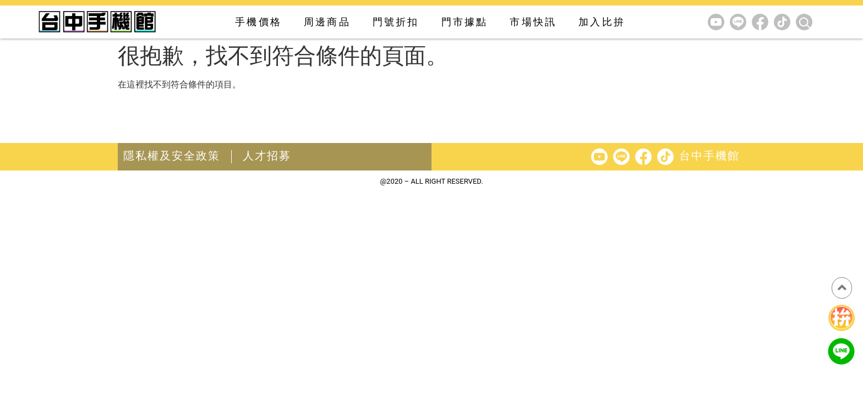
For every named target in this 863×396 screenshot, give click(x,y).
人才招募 (267, 155)
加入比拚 (601, 22)
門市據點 (464, 22)
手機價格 (258, 22)
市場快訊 (533, 22)
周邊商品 (327, 22)
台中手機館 (709, 155)
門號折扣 (396, 22)
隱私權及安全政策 (171, 155)
